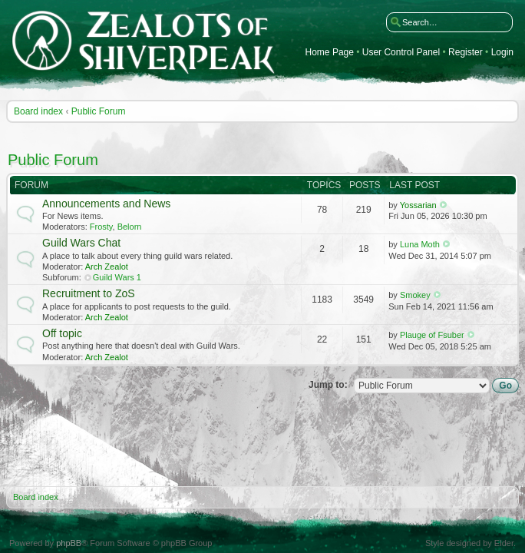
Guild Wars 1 (117, 277)
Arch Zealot (106, 266)
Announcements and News (106, 203)
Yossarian (418, 205)
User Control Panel (401, 53)
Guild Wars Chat (81, 243)
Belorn (129, 226)
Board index (38, 111)
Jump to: (328, 384)
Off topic (62, 333)
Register (465, 53)
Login (502, 53)
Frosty (101, 226)
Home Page (329, 53)
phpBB (68, 543)
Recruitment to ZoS (88, 293)
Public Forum (98, 111)
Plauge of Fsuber (432, 334)
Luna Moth (420, 244)
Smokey (415, 295)
